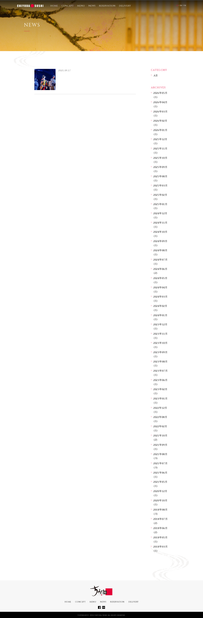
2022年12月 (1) (160, 410)
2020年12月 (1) (160, 493)
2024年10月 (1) (160, 234)
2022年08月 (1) (160, 419)
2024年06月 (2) (160, 271)
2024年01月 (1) (160, 317)
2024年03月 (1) (160, 298)
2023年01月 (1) (160, 400)
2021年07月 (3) (160, 465)
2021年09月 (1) (160, 447)
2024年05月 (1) (160, 280)
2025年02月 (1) (160, 197)
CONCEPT (67, 5)
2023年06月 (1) (160, 382)
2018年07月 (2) (160, 521)
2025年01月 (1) (160, 206)
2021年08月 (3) (160, 456)
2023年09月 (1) (160, 354)
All (155, 75)
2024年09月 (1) (160, 243)
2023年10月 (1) (160, 345)
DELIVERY (125, 5)
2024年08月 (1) (160, 252)
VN (184, 5)
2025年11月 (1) (160, 150)
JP (177, 5)
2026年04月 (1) (160, 104)
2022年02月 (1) (160, 428)
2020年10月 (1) (160, 502)
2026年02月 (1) (160, 123)
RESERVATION (107, 5)
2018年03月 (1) (160, 548)
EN (181, 5)
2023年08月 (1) (160, 363)
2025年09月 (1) (160, 169)
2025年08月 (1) (160, 178)
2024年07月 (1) (160, 261)
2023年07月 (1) (160, 373)
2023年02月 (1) (160, 391)
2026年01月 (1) (160, 132)
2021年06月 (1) (160, 474)
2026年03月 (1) (160, 113)
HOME (54, 5)
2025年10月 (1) (160, 160)
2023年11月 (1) (160, 336)
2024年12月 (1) (160, 215)
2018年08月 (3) (160, 511)
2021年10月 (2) (160, 437)
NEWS (91, 5)
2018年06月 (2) (160, 530)
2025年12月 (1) (160, 141)
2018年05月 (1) (160, 539)
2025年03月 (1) (160, 187)
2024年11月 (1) (160, 224)
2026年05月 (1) (160, 95)
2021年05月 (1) (160, 484)
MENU (81, 5)
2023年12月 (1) (160, 326)
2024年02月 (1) (160, 308)
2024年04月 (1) (160, 289)
